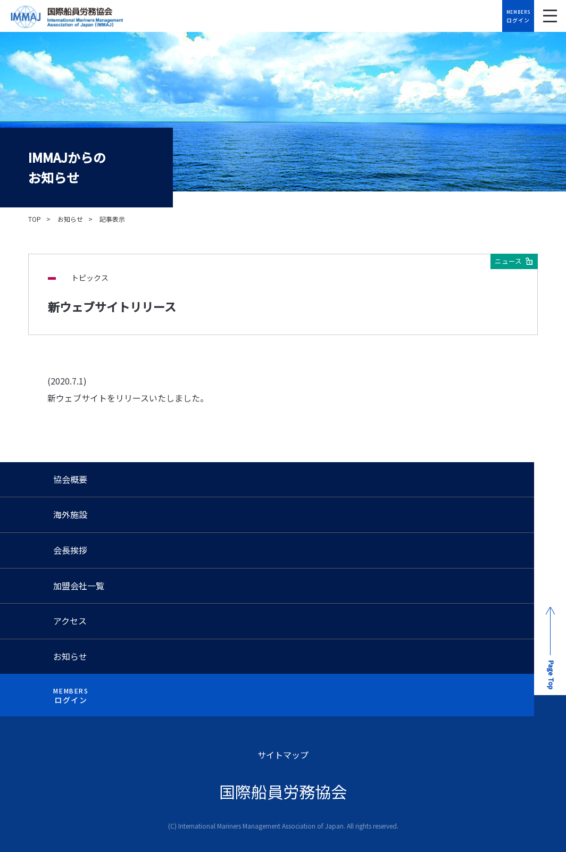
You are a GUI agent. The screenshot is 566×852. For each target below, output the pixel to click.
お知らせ (70, 218)
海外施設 (70, 514)
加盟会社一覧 (78, 585)
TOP (34, 218)
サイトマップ (283, 754)
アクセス (70, 620)
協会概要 (70, 479)
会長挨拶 (70, 550)
